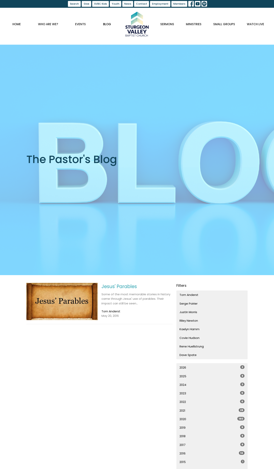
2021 (212, 410)
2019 (212, 427)
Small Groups (224, 24)
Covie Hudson (189, 338)
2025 (212, 376)
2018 (212, 436)
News (127, 4)
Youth (115, 4)
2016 (212, 453)
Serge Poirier (188, 303)
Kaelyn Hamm (189, 329)
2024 (212, 385)
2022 (212, 402)
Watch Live (255, 24)
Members (179, 4)
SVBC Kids (100, 4)
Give (86, 4)
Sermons (167, 24)
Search (74, 4)
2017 (212, 445)
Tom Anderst (188, 295)
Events (80, 24)
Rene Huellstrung (191, 346)
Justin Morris (188, 312)
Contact (141, 4)
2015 (212, 462)
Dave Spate (188, 355)
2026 (212, 367)
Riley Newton (188, 321)
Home (16, 24)
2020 (212, 419)
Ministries (193, 24)
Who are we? (48, 24)
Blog (107, 24)
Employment (160, 4)
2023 (212, 393)
